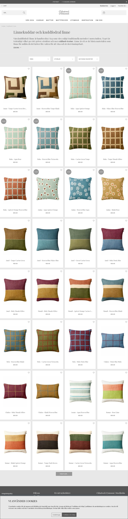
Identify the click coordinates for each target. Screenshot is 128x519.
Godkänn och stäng (69, 515)
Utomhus (74, 20)
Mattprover (62, 20)
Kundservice (104, 6)
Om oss (99, 20)
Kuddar (40, 20)
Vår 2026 (30, 20)
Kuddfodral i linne (11, 26)
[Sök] (14, 12)
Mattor (49, 20)
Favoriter (122, 6)
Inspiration (87, 20)
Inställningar (57, 515)
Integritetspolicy (7, 493)
